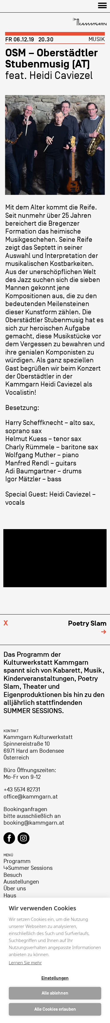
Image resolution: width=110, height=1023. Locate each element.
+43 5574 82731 (22, 789)
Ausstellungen (21, 882)
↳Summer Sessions (28, 868)
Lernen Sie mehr (25, 962)
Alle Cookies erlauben (55, 1009)
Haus (10, 895)
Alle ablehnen (55, 993)
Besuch (13, 875)
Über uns (15, 888)
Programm (17, 861)
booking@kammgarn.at (34, 823)
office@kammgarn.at (31, 797)
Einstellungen (55, 978)
